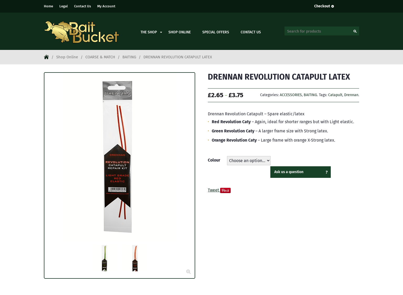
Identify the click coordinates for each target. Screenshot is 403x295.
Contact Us (82, 6)
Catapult (335, 95)
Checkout (322, 6)
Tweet (213, 190)
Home (48, 6)
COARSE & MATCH (100, 57)
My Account (106, 6)
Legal (63, 6)
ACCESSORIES (291, 95)
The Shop (149, 32)
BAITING (129, 57)
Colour (214, 160)
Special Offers (215, 32)
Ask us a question (288, 172)
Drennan (351, 95)
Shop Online (179, 32)
